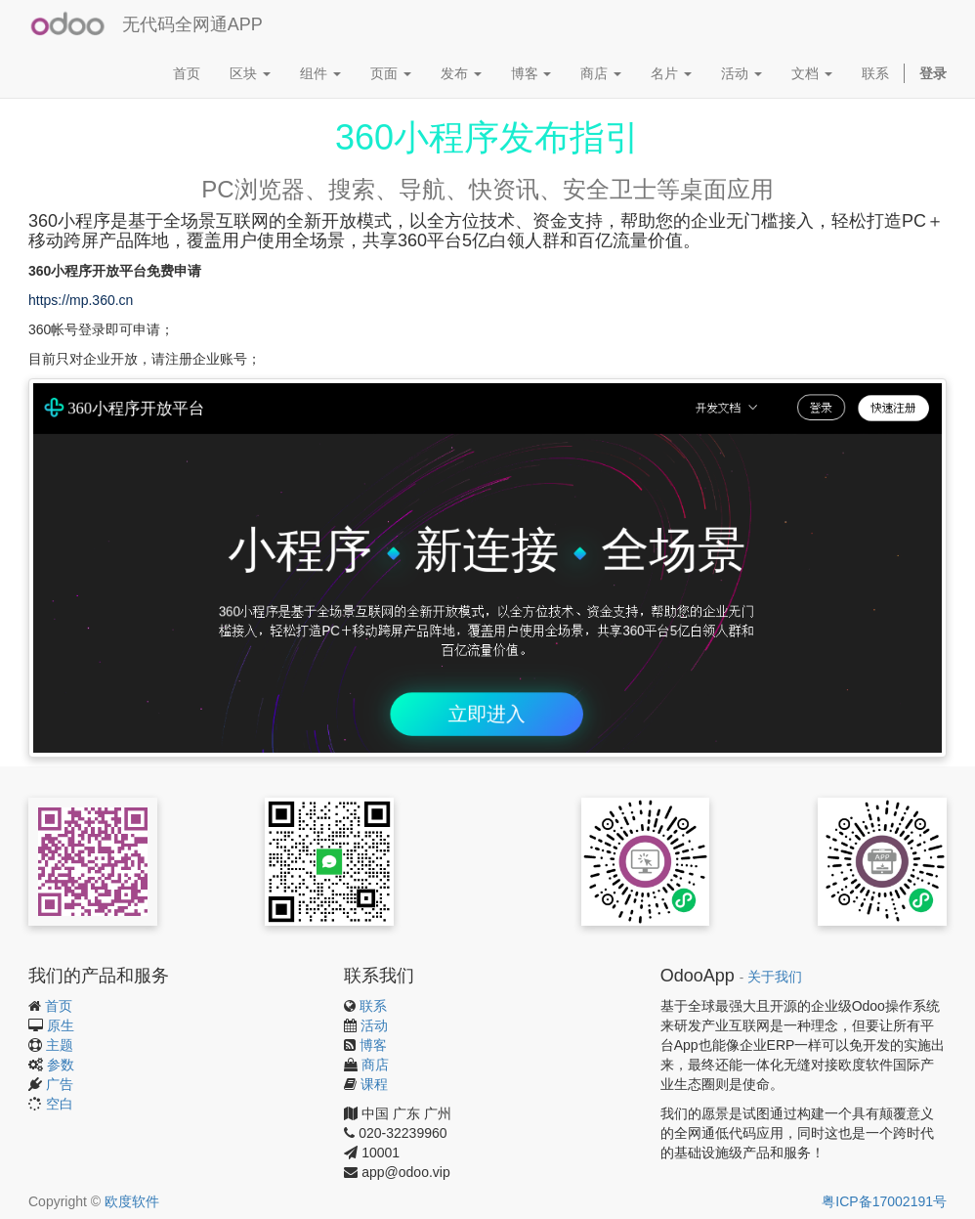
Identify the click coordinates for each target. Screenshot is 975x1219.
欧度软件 (132, 1201)
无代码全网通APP (192, 24)
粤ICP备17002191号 (884, 1201)
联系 (373, 1006)
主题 (59, 1045)
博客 (373, 1045)
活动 (374, 1025)
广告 (59, 1084)
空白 (59, 1103)
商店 (375, 1064)
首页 (58, 1006)
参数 (60, 1064)
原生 (60, 1025)
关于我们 (774, 977)
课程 (374, 1084)
